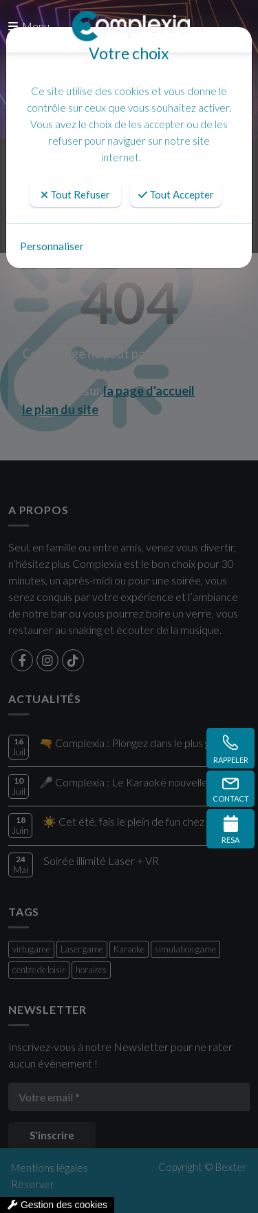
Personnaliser (52, 246)
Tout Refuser (75, 194)
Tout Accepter (176, 194)
